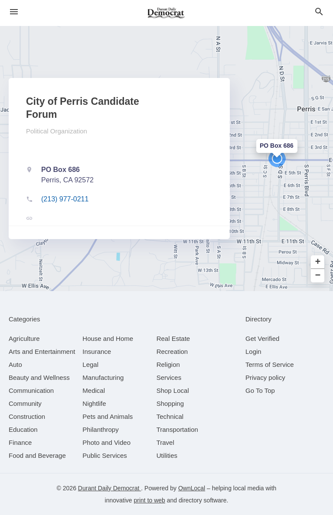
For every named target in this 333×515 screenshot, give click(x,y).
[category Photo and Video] (106, 442)
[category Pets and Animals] (107, 416)
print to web (149, 500)
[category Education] (23, 429)
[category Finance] (20, 442)
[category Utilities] (167, 455)
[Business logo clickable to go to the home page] (166, 13)
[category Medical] (93, 390)
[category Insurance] (96, 351)
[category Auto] (15, 364)
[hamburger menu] (14, 11)
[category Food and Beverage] (37, 455)
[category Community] (25, 403)
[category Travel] (165, 442)
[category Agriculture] (24, 338)
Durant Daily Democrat (109, 488)
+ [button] (318, 262)
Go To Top (260, 390)
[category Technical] (170, 416)
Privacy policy (265, 377)
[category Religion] (168, 364)
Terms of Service (269, 364)
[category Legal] (90, 364)
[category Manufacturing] (103, 377)
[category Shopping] (170, 403)
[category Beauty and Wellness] (39, 377)
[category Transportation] (177, 429)
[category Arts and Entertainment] (42, 351)
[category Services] (169, 377)
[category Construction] (27, 416)
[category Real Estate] (173, 338)
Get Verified (262, 338)
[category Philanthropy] (100, 429)
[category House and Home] (107, 338)
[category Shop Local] (173, 390)
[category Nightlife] (94, 403)
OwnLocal (191, 488)
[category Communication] (31, 390)
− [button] (318, 275)
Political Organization (56, 131)
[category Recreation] (172, 351)
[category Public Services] (104, 455)
